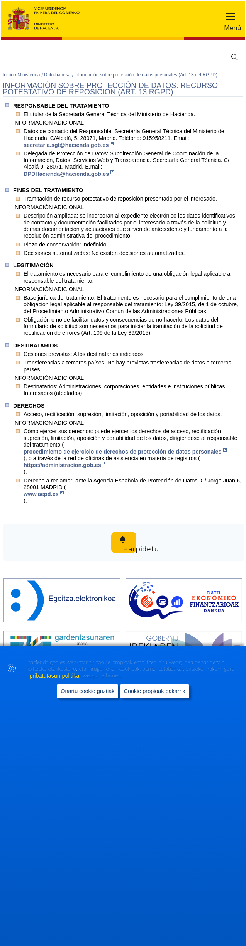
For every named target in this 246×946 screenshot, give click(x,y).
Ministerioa (29, 75)
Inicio (9, 75)
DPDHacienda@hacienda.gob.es (69, 173)
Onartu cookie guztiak (87, 708)
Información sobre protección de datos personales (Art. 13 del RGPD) (146, 75)
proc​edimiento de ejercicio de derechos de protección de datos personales (125, 451)
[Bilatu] (123, 57)
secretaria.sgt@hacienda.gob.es (69, 145)
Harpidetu (132, 543)
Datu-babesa (58, 75)
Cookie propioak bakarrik (154, 708)
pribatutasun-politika (55, 692)
